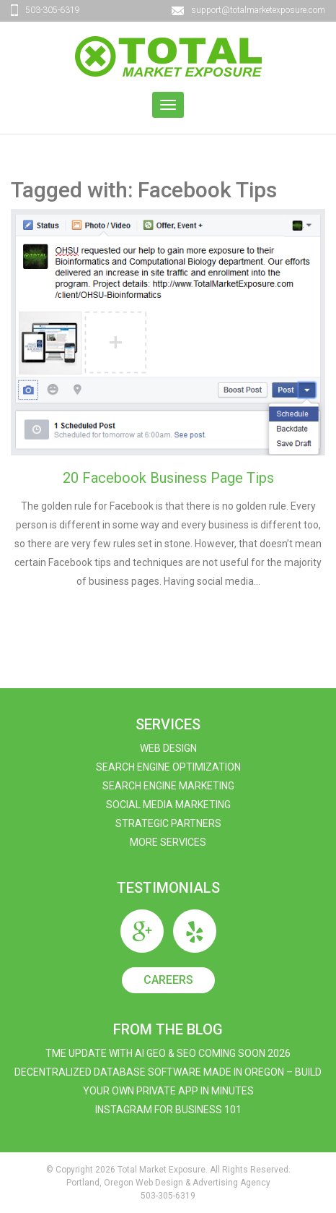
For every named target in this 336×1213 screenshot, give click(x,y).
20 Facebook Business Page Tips (168, 478)
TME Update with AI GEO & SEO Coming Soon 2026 (168, 1053)
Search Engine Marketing (168, 786)
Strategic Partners (168, 823)
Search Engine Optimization (168, 767)
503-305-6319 (52, 10)
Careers (168, 980)
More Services (168, 842)
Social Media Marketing (168, 804)
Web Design (168, 748)
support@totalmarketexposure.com (258, 10)
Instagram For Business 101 (168, 1109)
